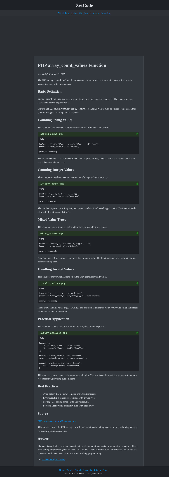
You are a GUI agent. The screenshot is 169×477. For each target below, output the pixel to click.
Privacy (97, 470)
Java (86, 13)
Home (62, 470)
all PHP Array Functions (53, 459)
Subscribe (105, 13)
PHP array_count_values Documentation (57, 421)
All (59, 13)
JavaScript (94, 13)
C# (80, 13)
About (106, 470)
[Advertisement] (84, 35)
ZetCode (84, 5)
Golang (65, 13)
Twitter (70, 470)
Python (74, 13)
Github (78, 470)
